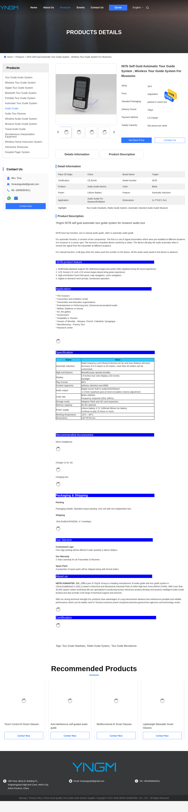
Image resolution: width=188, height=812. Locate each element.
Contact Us (97, 7)
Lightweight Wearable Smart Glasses (158, 726)
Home (33, 7)
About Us (48, 7)
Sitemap (22, 798)
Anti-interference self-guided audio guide (69, 726)
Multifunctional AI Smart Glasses (114, 724)
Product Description (122, 154)
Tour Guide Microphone (124, 646)
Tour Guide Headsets (73, 646)
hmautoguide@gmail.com (25, 184)
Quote (118, 7)
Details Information (77, 154)
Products (65, 7)
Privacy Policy (35, 798)
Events (81, 7)
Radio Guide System (98, 646)
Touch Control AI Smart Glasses (21, 724)
